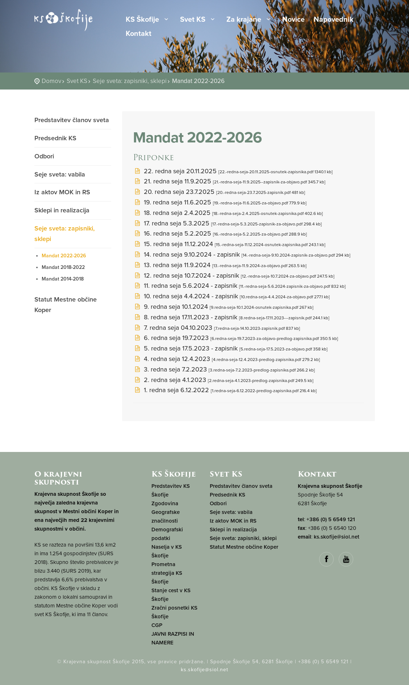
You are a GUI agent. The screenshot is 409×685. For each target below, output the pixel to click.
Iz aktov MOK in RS (62, 192)
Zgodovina (164, 503)
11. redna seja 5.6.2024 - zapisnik (239, 286)
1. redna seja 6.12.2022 (225, 390)
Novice (293, 20)
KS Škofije (148, 20)
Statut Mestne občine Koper (65, 304)
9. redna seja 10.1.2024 (223, 307)
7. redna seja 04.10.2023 (216, 328)
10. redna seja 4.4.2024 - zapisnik (231, 296)
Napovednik (334, 20)
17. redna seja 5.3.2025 (227, 223)
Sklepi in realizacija (61, 210)
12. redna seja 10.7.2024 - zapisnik (233, 275)
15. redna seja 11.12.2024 (229, 244)
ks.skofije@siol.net (336, 537)
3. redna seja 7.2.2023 (224, 369)
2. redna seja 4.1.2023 (223, 380)
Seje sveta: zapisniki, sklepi (130, 81)
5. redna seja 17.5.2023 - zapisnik (230, 348)
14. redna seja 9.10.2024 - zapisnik (241, 254)
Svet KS (198, 20)
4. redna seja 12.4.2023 (226, 359)
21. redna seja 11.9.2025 (229, 181)
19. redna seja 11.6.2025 (219, 202)
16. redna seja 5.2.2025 (220, 233)
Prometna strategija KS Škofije (166, 573)
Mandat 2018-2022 (63, 267)
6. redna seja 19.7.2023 (235, 338)
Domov (51, 81)
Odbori (44, 156)
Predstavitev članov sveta (71, 120)
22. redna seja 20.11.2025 (233, 171)
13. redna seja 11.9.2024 (219, 265)
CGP (156, 625)
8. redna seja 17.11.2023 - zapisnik (231, 317)
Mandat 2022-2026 (64, 256)
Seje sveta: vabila (59, 174)
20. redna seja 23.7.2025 (219, 192)
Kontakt (138, 34)
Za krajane (249, 20)
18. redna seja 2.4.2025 (228, 213)
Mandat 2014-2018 (63, 279)
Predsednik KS (55, 138)
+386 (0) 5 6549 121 (330, 519)
